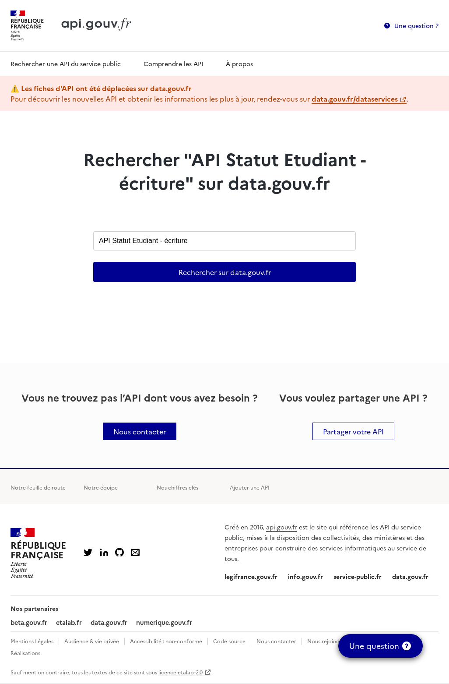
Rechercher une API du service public (66, 63)
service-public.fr (357, 576)
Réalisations (25, 652)
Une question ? (416, 25)
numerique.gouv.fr (164, 622)
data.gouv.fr (410, 576)
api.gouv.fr (281, 526)
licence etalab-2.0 (180, 672)
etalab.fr (69, 622)
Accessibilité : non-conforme (166, 641)
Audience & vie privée (91, 641)
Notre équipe (101, 487)
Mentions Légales (32, 641)
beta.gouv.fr (29, 622)
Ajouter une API (250, 487)
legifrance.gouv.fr (250, 576)
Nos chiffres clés (177, 487)
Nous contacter (276, 641)
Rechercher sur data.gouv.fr (225, 272)
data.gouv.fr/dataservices (355, 98)
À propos (239, 63)
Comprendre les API (173, 63)
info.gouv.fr (305, 576)
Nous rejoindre (326, 641)
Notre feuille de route (38, 487)
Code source (229, 641)
